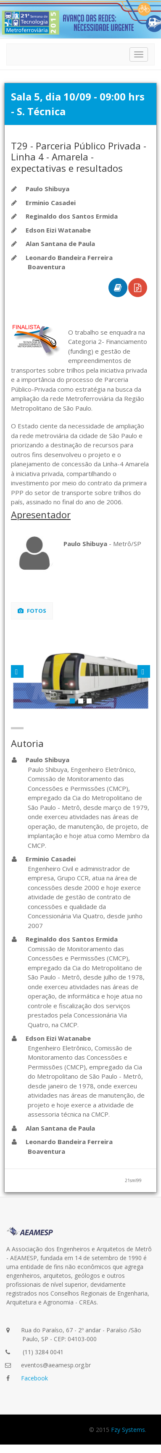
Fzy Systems (128, 1430)
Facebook (34, 1378)
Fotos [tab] (32, 610)
